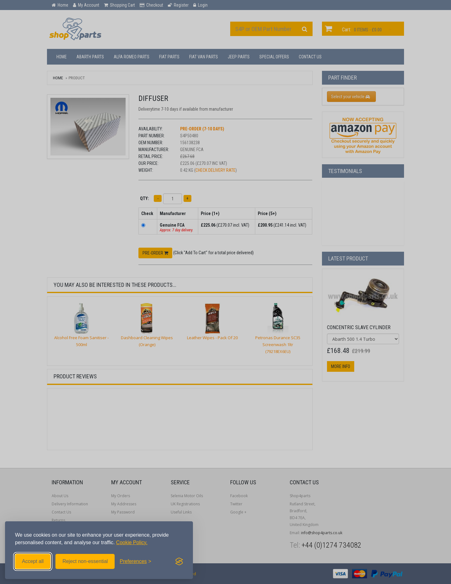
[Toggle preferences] (135, 561)
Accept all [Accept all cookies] (33, 561)
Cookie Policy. (132, 542)
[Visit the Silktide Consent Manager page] (179, 561)
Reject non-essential (85, 561)
